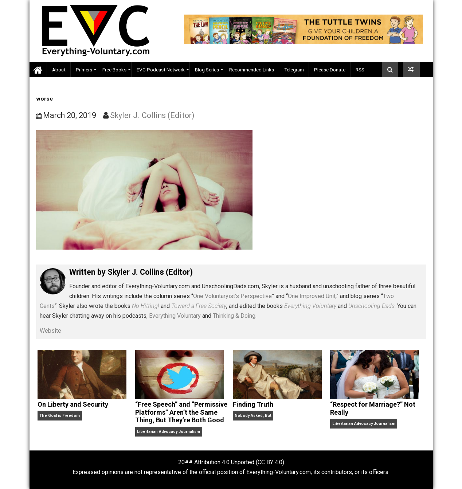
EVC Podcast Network (161, 70)
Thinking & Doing (234, 315)
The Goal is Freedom (59, 415)
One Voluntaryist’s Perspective (232, 296)
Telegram (294, 70)
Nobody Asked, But (253, 415)
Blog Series (207, 70)
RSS (360, 70)
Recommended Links (251, 70)
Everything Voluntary (175, 315)
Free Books (114, 70)
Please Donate (329, 70)
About (59, 70)
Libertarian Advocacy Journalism (168, 431)
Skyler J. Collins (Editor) (152, 115)
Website (50, 330)
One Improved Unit (312, 296)
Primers (84, 70)
